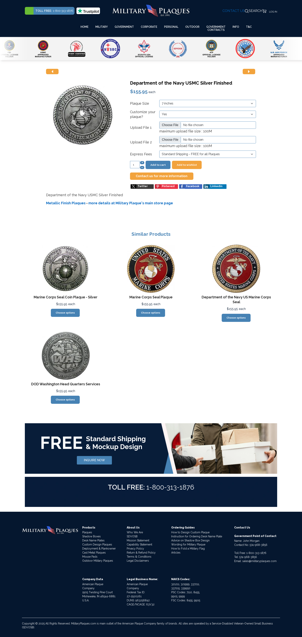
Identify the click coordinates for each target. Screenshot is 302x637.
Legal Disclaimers (138, 560)
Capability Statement (139, 544)
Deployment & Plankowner (99, 548)
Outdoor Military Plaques (97, 560)
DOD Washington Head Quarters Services (65, 384)
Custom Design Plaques (97, 544)
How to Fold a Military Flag (188, 548)
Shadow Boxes (91, 536)
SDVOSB (132, 536)
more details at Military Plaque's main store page (130, 203)
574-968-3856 (258, 544)
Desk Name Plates (93, 540)
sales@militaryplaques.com (259, 561)
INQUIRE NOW (94, 460)
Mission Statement (138, 540)
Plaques (87, 532)
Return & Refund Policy (141, 552)
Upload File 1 (141, 127)
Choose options (65, 312)
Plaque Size (139, 103)
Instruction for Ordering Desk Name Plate (196, 536)
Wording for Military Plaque (188, 544)
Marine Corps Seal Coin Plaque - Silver (65, 297)
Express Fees (141, 154)
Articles (175, 552)
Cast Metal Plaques (94, 552)
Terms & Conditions (139, 556)
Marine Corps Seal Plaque (151, 297)
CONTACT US (233, 11)
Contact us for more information (161, 176)
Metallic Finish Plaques (66, 203)
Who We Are (135, 532)
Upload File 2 (141, 142)
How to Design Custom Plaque (190, 532)
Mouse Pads (89, 556)
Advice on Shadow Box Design (190, 540)
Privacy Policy (135, 548)
